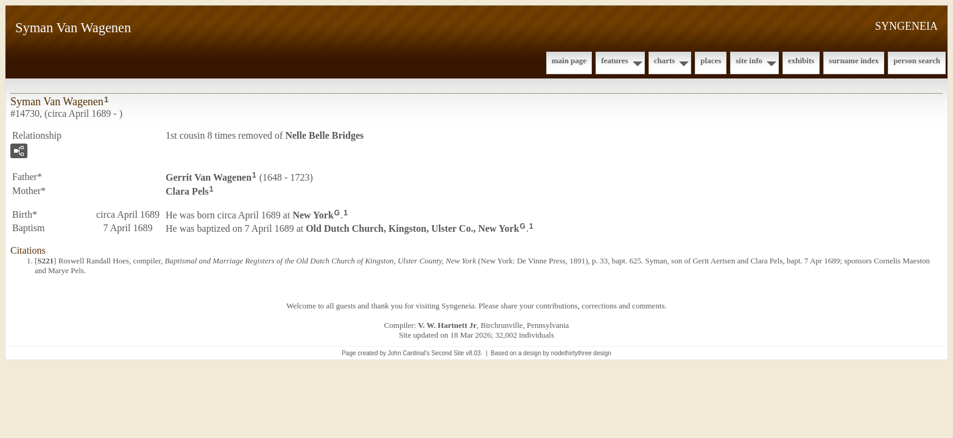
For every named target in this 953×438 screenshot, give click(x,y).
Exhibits (801, 60)
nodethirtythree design (581, 353)
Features (614, 60)
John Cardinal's (409, 353)
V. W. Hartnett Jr (447, 325)
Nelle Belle (324, 135)
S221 (45, 260)
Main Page (569, 60)
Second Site (447, 353)
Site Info (749, 60)
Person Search (916, 60)
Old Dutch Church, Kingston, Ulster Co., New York (412, 228)
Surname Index (854, 60)
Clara (187, 191)
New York (312, 214)
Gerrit (208, 177)
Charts (664, 60)
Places (710, 60)
